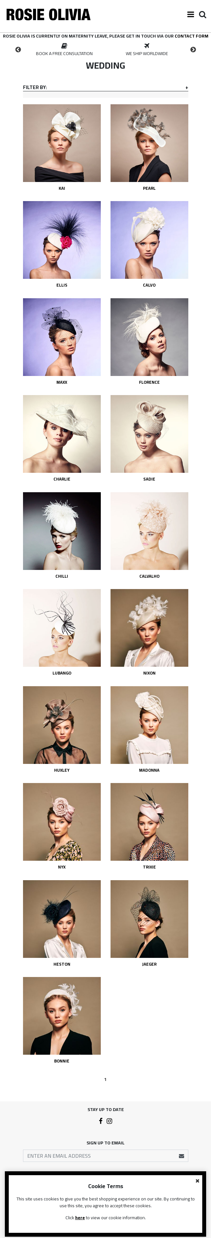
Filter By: (35, 87)
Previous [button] (18, 50)
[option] (64, 50)
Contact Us (105, 1189)
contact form (191, 36)
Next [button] (193, 50)
